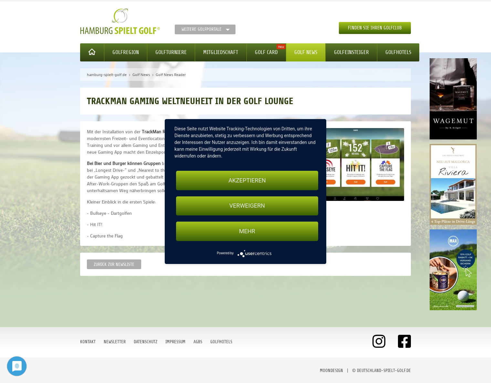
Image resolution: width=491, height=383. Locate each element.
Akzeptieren (247, 180)
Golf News (305, 52)
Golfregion (125, 52)
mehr (247, 231)
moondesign (331, 370)
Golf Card (266, 52)
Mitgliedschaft (220, 52)
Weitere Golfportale (202, 29)
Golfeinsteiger (351, 52)
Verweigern (247, 205)
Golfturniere (171, 52)
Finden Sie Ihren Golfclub (375, 28)
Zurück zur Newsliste (114, 264)
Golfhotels (398, 52)
